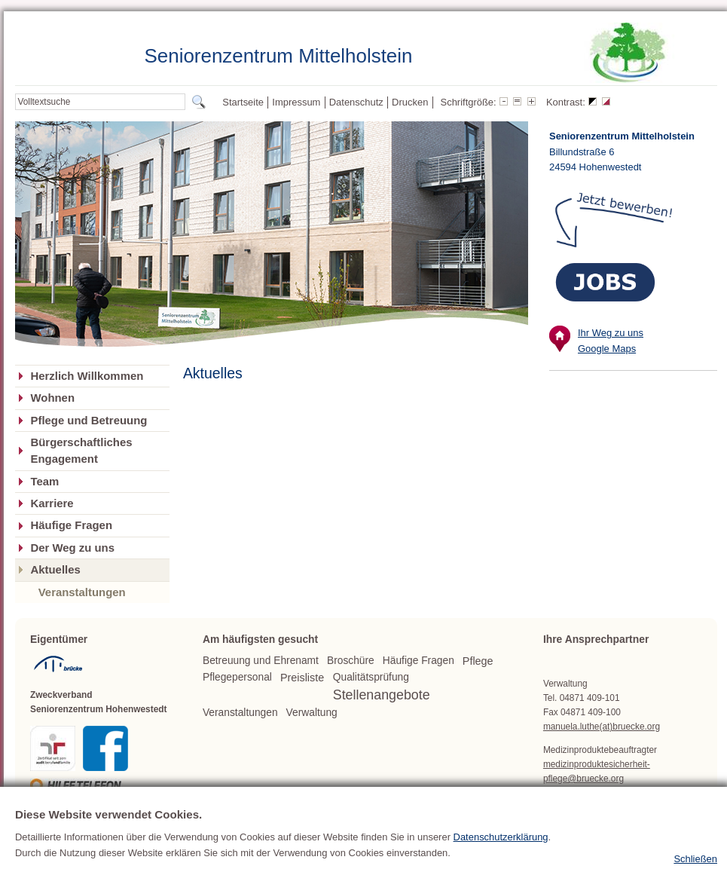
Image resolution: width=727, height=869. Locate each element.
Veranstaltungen (82, 592)
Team (44, 482)
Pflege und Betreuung (88, 421)
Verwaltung (312, 712)
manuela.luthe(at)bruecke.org (601, 726)
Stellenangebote (381, 694)
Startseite (243, 102)
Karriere (51, 503)
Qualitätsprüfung (371, 677)
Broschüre (350, 660)
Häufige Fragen (71, 525)
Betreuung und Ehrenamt (261, 660)
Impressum (296, 102)
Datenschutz (356, 102)
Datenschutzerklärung (501, 857)
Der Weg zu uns (72, 548)
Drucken (410, 102)
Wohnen (52, 398)
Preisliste (302, 678)
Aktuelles (55, 570)
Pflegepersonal (237, 677)
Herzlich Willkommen (86, 376)
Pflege (478, 661)
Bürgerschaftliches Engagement (81, 450)
